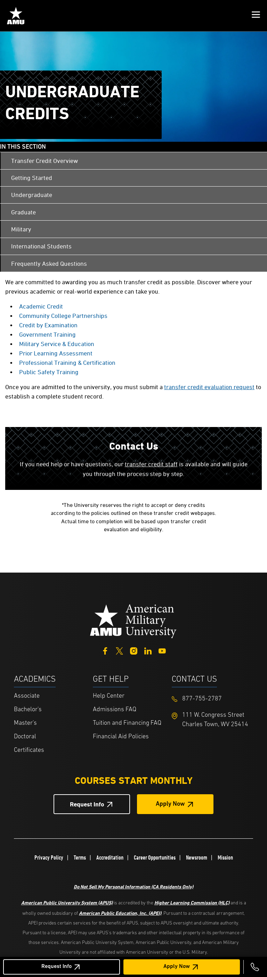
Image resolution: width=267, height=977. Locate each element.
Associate (27, 696)
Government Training (47, 334)
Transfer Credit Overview (44, 160)
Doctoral (25, 736)
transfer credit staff (151, 464)
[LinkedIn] (148, 650)
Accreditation (109, 857)
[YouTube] (162, 650)
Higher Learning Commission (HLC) (191, 902)
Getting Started (31, 177)
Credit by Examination (48, 325)
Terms (80, 857)
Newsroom (196, 857)
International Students (41, 246)
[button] (256, 15)
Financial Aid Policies (121, 736)
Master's (25, 723)
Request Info (56, 966)
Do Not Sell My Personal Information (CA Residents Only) (133, 886)
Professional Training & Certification (67, 362)
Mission (225, 857)
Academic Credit (41, 306)
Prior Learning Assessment (55, 353)
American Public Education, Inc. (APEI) (120, 913)
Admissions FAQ (114, 709)
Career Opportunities (155, 857)
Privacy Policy (48, 857)
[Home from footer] (133, 620)
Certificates (29, 750)
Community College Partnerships (63, 315)
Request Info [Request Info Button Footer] (87, 804)
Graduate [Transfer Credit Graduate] (23, 212)
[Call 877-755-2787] (254, 967)
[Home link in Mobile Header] (15, 15)
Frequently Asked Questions (49, 263)
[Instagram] (133, 650)
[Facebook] (105, 650)
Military (21, 229)
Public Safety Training (49, 372)
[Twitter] (119, 650)
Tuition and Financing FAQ (127, 723)
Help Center (108, 696)
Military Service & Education (56, 343)
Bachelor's (28, 709)
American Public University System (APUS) (67, 902)
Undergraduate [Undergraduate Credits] (31, 194)
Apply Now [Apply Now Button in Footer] (170, 804)
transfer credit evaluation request (209, 387)
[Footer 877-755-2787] (211, 699)
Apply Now (176, 966)
